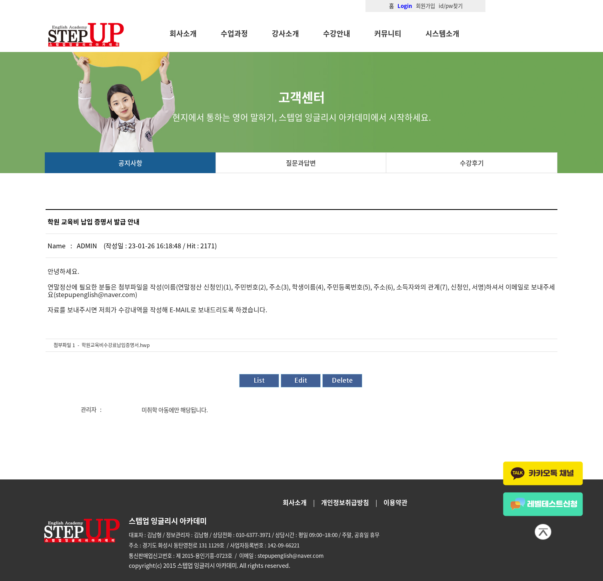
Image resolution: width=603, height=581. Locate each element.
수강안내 (336, 33)
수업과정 (234, 33)
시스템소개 (442, 33)
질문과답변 (301, 163)
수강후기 (472, 163)
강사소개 (285, 33)
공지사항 (130, 163)
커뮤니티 (387, 33)
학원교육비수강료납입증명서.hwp (116, 345)
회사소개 (183, 33)
